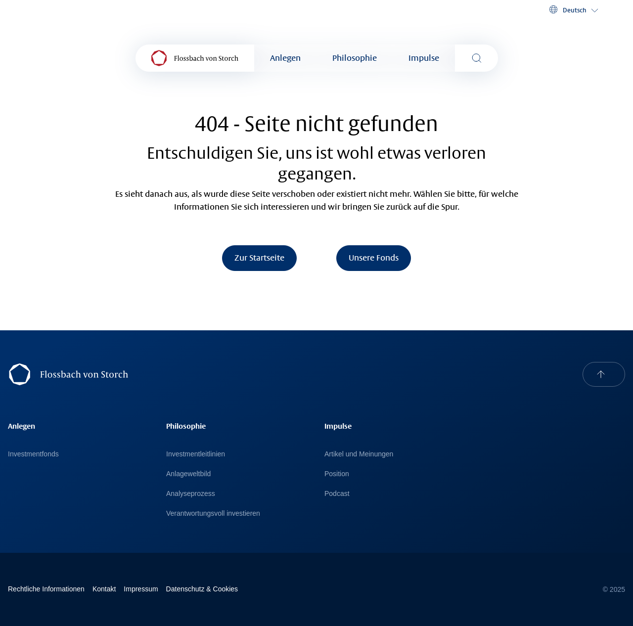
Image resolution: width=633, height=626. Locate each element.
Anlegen (285, 58)
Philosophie (354, 58)
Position (336, 474)
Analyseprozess (190, 493)
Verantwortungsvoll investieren (213, 513)
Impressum (141, 589)
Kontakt (104, 589)
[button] (572, 10)
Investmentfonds (33, 454)
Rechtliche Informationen (46, 589)
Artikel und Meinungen (358, 454)
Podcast (337, 493)
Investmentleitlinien (195, 454)
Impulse (423, 58)
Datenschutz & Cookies (202, 589)
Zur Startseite (259, 258)
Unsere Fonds (374, 258)
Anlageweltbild (188, 474)
